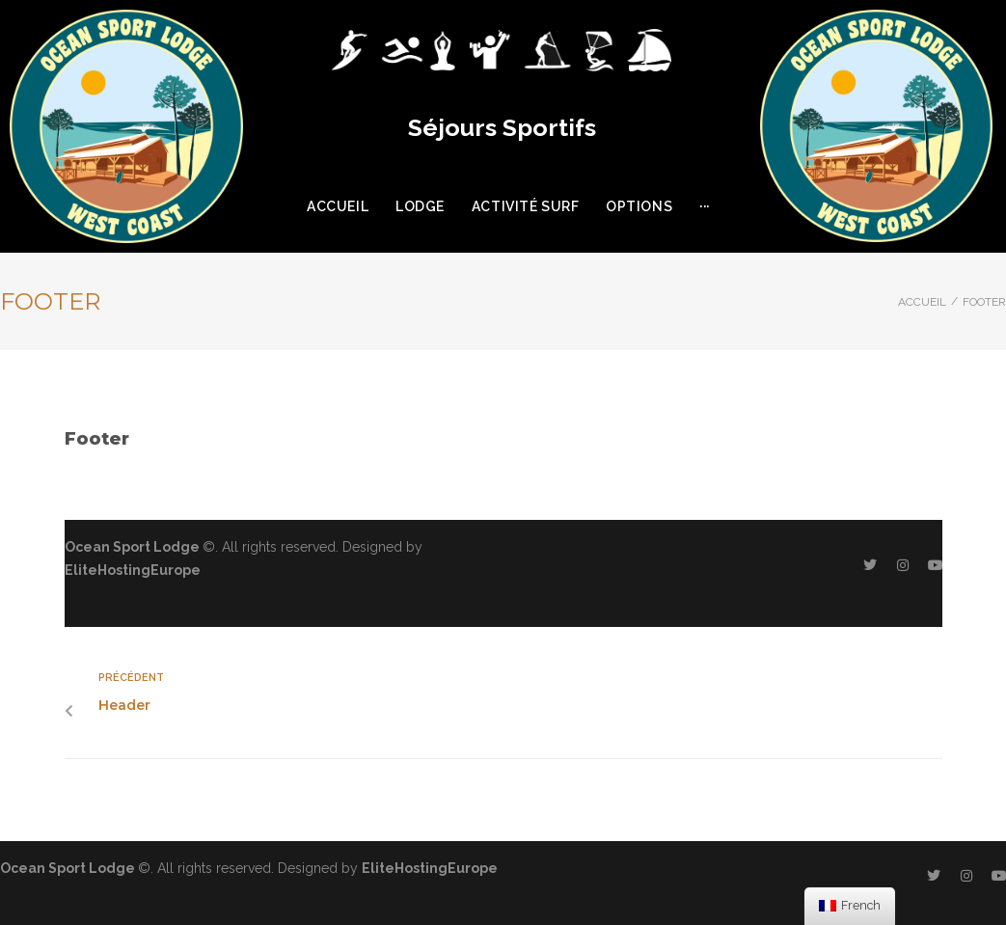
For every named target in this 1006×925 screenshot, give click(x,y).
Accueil (922, 302)
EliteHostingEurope (133, 570)
